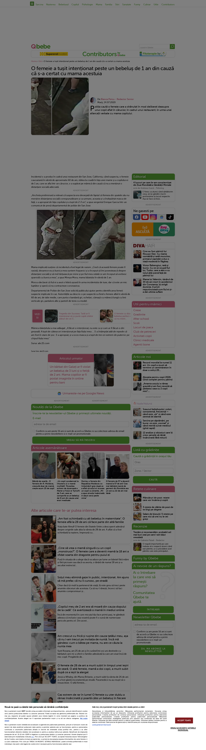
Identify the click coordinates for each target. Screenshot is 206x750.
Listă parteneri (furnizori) (101, 725)
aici (32, 737)
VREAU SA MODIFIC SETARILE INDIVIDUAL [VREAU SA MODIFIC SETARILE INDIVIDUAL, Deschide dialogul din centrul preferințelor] (183, 729)
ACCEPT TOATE (184, 720)
